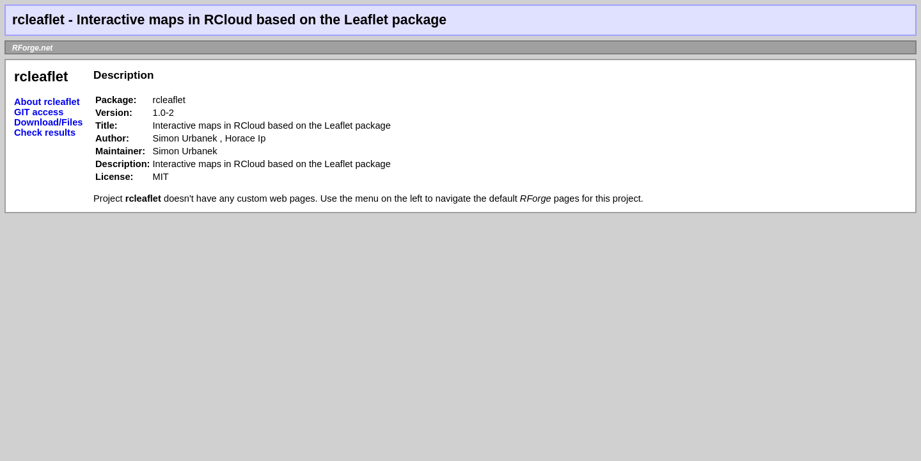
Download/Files (48, 122)
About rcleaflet (47, 102)
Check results (44, 132)
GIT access (38, 112)
